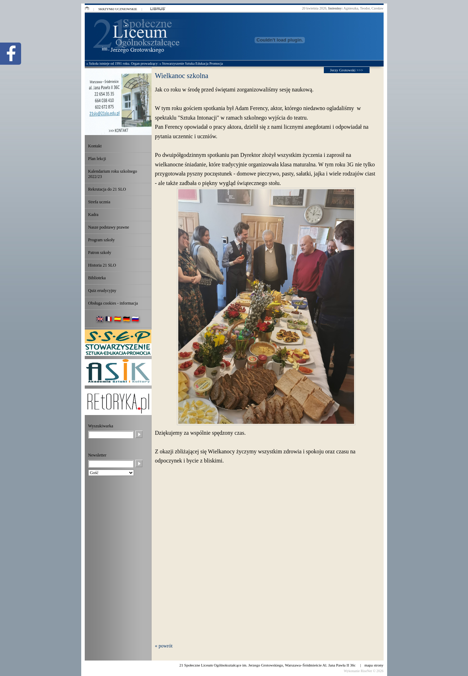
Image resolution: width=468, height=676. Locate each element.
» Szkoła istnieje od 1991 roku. (108, 63)
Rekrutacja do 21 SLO (107, 189)
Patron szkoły (99, 252)
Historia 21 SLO (102, 265)
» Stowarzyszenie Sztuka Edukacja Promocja (191, 63)
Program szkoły (101, 239)
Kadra (93, 214)
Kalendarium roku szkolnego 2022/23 (112, 174)
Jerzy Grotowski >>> (346, 70)
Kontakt (95, 146)
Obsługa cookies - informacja (113, 303)
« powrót (164, 646)
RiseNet (366, 671)
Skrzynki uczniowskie (117, 9)
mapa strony (373, 665)
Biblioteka (97, 277)
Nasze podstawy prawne (108, 227)
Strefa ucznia (99, 201)
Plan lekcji (97, 158)
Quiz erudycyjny (102, 290)
